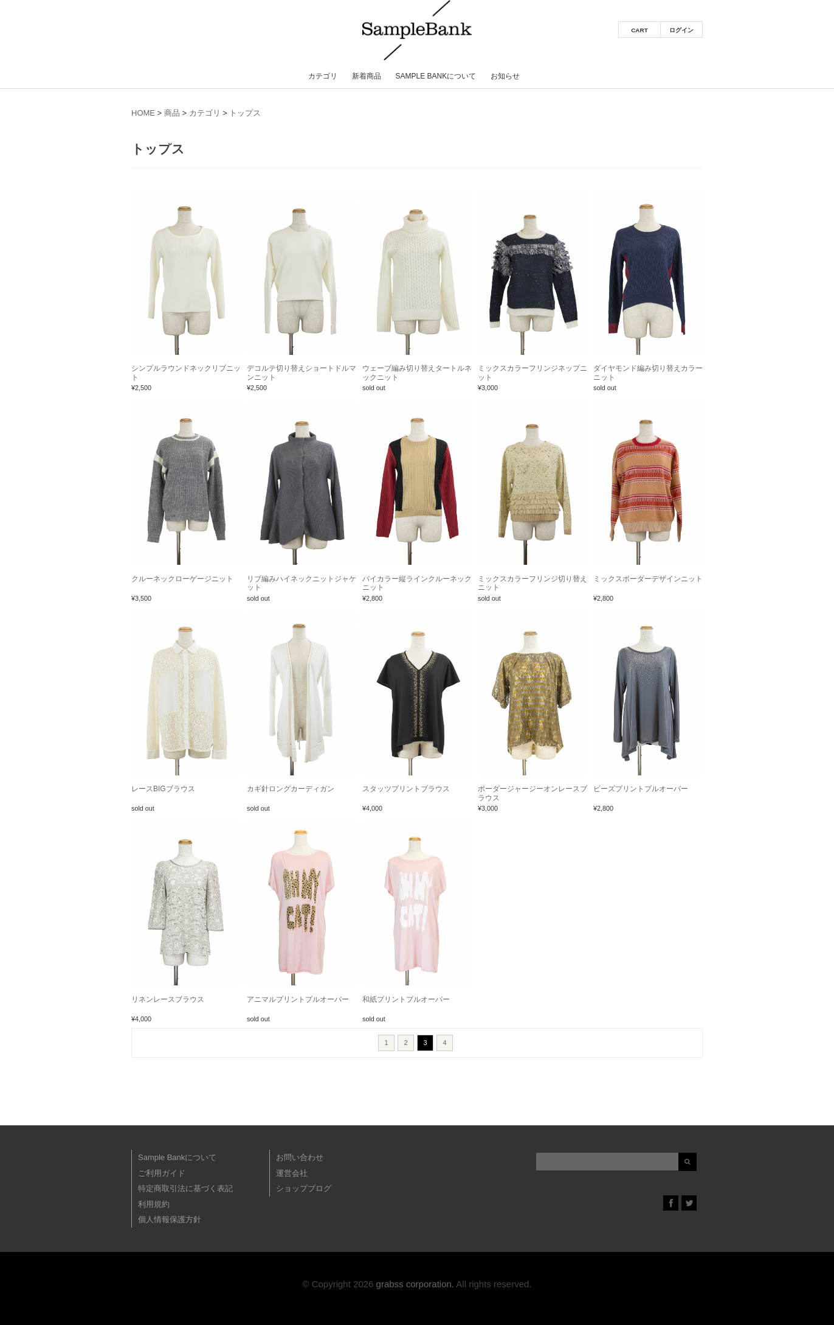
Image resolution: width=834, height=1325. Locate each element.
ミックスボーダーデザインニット (648, 579)
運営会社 (292, 1173)
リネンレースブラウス (167, 999)
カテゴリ (322, 76)
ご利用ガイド (161, 1173)
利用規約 (154, 1204)
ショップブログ (303, 1188)
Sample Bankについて (435, 76)
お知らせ (505, 76)
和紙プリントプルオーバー (406, 999)
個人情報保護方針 (169, 1219)
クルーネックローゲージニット (182, 579)
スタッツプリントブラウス (406, 789)
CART (639, 30)
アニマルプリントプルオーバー (298, 999)
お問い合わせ (299, 1157)
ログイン (681, 30)
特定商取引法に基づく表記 (185, 1188)
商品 (172, 112)
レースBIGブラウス (163, 789)
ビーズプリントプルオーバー (640, 789)
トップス (245, 112)
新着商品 (366, 76)
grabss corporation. (415, 1284)
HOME (143, 112)
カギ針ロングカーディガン (290, 789)
